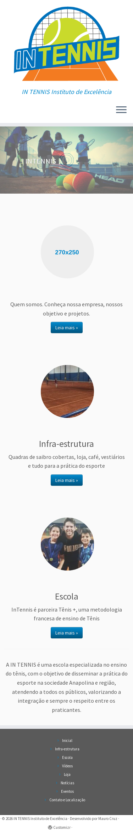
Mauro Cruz (107, 818)
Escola (67, 757)
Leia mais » (66, 327)
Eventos (67, 791)
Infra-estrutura (67, 749)
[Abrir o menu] (121, 110)
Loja (67, 774)
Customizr (62, 827)
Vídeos (67, 765)
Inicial (67, 740)
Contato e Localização (67, 799)
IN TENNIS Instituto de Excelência (40, 818)
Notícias (67, 782)
